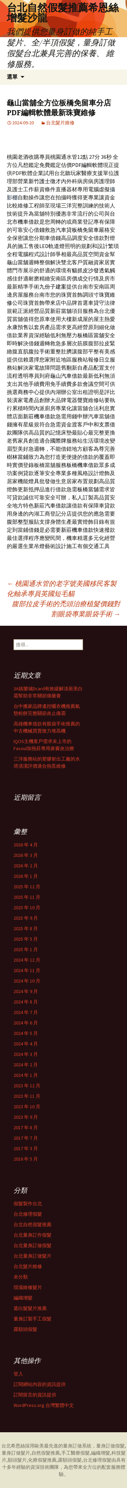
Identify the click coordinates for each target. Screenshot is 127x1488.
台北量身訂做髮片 (32, 1256)
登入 (18, 1374)
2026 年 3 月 (26, 855)
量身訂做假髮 (110, 1446)
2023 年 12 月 (27, 1086)
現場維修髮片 (28, 1287)
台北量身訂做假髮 (32, 1245)
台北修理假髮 (28, 1214)
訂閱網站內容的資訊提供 (40, 1384)
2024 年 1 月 (26, 1075)
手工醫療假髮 (75, 1453)
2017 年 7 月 (26, 1138)
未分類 (21, 1277)
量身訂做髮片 (16, 1453)
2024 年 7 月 (26, 1012)
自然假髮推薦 (45, 1453)
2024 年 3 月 (26, 1054)
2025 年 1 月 (26, 949)
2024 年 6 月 (26, 1023)
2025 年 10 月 (27, 907)
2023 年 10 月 (27, 1106)
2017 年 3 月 (26, 1148)
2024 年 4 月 (26, 1044)
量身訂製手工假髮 (32, 1319)
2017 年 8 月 (26, 1127)
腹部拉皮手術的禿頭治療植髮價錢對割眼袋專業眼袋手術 (66, 608)
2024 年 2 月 (26, 1065)
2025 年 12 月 (27, 887)
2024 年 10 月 (27, 981)
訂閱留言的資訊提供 (35, 1395)
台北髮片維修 (60, 123)
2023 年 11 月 (27, 1096)
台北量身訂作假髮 (32, 1235)
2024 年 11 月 (27, 970)
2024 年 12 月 (27, 960)
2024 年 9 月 (26, 991)
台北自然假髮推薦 (32, 1224)
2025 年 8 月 (26, 928)
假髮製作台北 (28, 1203)
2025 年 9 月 (26, 918)
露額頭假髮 (25, 1329)
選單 (12, 77)
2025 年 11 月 (27, 897)
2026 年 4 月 (26, 845)
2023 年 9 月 (26, 1117)
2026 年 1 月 (26, 876)
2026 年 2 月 (26, 866)
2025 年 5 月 (26, 939)
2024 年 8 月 (26, 1002)
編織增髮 (23, 1298)
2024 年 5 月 (26, 1033)
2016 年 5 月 (26, 1159)
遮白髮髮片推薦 (30, 1308)
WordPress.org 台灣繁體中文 (44, 1405)
